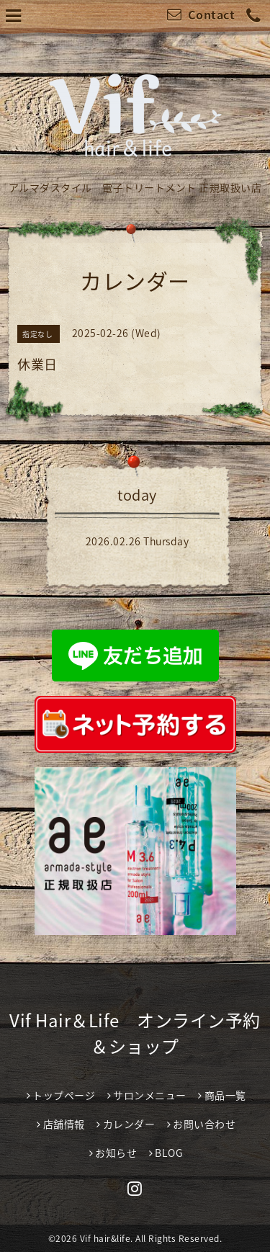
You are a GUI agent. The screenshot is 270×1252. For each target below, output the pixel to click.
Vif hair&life (105, 1238)
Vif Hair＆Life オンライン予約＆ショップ (135, 1033)
